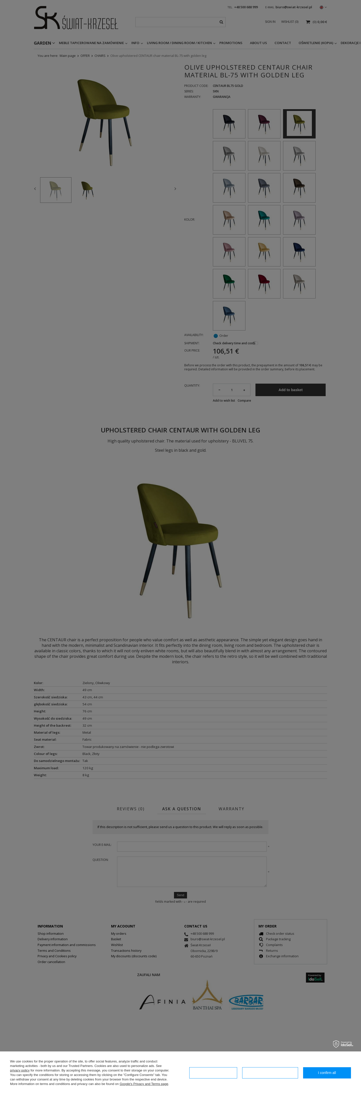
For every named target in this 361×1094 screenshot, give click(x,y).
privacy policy (20, 1070)
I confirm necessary (213, 1073)
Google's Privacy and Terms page (144, 1084)
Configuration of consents (270, 1073)
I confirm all (327, 1073)
